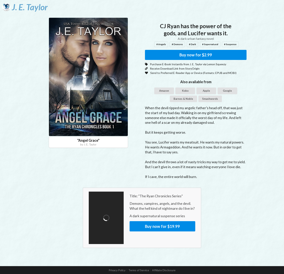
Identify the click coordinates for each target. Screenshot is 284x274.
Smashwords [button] (210, 98)
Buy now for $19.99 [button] (162, 226)
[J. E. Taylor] (25, 7)
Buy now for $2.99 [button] (195, 54)
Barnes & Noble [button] (183, 98)
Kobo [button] (185, 90)
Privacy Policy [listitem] (117, 270)
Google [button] (227, 90)
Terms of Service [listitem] (138, 270)
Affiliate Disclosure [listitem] (164, 270)
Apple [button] (206, 90)
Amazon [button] (164, 90)
